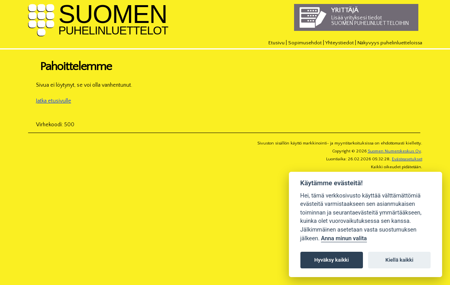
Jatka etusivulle (53, 101)
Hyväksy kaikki (331, 260)
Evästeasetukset (407, 159)
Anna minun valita (344, 238)
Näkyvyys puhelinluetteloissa (389, 43)
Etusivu (276, 43)
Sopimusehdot (305, 43)
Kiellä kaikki (399, 260)
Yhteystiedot (339, 43)
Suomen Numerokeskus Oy (394, 151)
